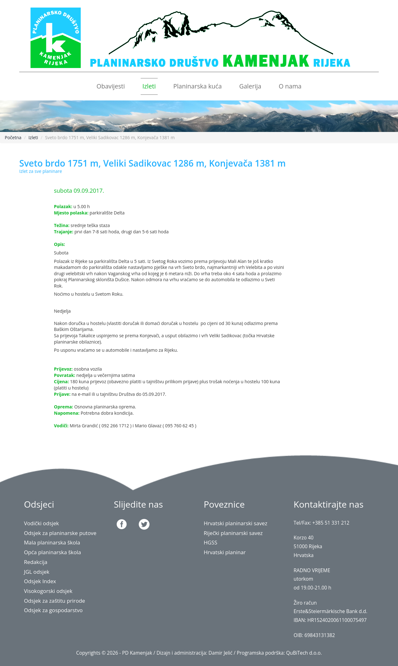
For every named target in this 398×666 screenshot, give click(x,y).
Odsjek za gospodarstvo (53, 610)
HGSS (210, 542)
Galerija (250, 86)
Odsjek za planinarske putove (60, 533)
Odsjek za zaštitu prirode (54, 600)
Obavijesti (111, 86)
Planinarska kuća (197, 86)
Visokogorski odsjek (48, 591)
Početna (13, 137)
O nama (290, 86)
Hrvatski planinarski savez (235, 523)
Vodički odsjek (41, 523)
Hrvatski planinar (225, 552)
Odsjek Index (40, 581)
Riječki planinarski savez (233, 533)
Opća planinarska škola (52, 552)
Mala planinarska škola (52, 542)
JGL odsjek (37, 571)
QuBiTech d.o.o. (304, 653)
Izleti (149, 86)
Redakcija (35, 562)
